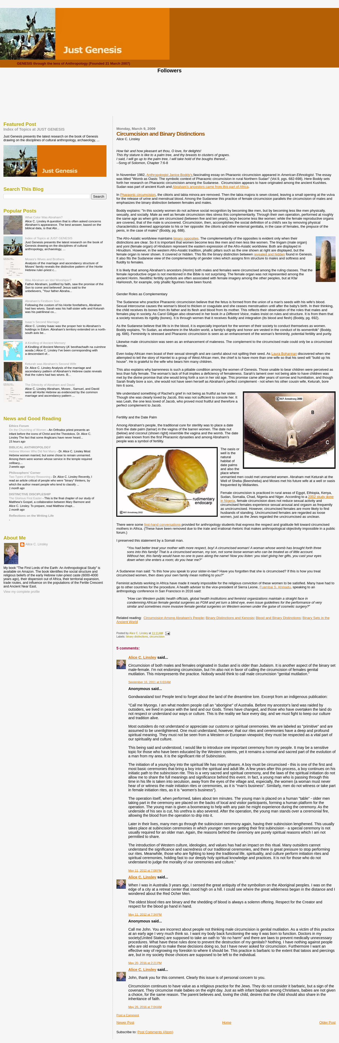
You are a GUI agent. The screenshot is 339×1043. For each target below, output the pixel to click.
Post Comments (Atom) (155, 1032)
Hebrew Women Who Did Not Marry (33, 451)
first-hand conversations (162, 525)
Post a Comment (127, 1015)
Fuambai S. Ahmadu (275, 587)
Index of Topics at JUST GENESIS (34, 129)
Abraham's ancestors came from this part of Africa (210, 187)
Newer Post (125, 1022)
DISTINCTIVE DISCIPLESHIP (30, 494)
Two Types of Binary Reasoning (30, 476)
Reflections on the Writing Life (31, 515)
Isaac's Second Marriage (42, 322)
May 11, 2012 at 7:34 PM (145, 914)
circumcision (156, 636)
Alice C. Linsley (142, 657)
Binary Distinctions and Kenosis (230, 618)
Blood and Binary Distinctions (278, 618)
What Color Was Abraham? (44, 217)
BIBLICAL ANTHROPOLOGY (30, 447)
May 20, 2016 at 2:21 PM (145, 963)
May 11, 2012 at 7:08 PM (145, 870)
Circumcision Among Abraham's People (174, 618)
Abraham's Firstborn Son (42, 301)
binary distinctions (137, 636)
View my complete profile (21, 592)
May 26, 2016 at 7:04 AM (145, 1007)
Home (226, 1022)
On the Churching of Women (28, 429)
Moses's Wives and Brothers (44, 259)
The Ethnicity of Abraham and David (50, 384)
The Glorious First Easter (26, 498)
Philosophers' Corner (25, 472)
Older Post (327, 1022)
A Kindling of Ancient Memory (45, 342)
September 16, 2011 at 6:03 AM (149, 682)
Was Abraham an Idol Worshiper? (48, 280)
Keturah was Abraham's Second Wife (50, 363)
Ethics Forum (19, 425)
